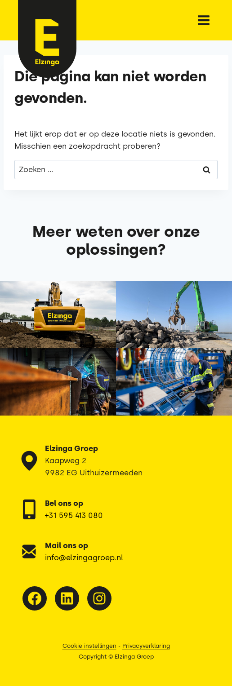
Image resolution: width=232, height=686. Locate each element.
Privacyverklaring (146, 645)
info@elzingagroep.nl (84, 557)
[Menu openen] (203, 20)
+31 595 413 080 (74, 515)
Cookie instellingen (89, 645)
